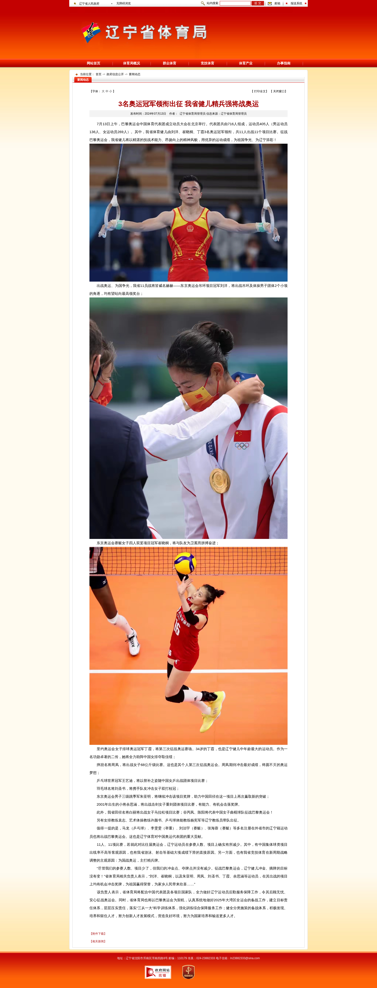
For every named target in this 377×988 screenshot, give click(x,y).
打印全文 (260, 91)
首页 (98, 74)
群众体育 (169, 63)
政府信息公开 (115, 74)
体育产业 (245, 63)
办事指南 (283, 63)
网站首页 (93, 63)
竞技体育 (207, 63)
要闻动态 (134, 74)
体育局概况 (131, 63)
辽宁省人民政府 (89, 3)
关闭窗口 (279, 91)
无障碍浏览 (123, 3)
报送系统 (296, 3)
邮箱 (277, 3)
